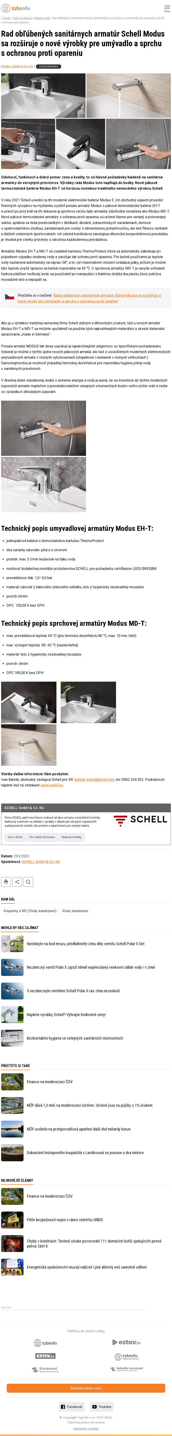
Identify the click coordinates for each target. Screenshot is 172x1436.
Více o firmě (15, 837)
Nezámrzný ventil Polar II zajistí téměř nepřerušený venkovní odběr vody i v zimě (91, 967)
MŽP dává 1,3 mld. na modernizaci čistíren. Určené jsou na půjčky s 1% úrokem (90, 1106)
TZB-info (6, 18)
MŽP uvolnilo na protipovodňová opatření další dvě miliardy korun (79, 1129)
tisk (6, 882)
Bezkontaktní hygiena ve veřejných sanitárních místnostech (75, 1038)
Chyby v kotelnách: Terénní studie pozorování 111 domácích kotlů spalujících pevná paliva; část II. (94, 1244)
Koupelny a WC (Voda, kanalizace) (30, 911)
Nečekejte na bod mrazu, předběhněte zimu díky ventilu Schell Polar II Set (85, 944)
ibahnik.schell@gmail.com (94, 779)
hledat (28, 882)
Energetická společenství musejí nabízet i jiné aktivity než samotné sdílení (87, 1267)
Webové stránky (74, 837)
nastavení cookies (86, 1429)
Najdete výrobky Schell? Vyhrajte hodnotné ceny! (66, 1015)
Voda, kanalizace (22, 18)
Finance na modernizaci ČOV (50, 1082)
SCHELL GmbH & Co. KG (17, 66)
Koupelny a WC (42, 18)
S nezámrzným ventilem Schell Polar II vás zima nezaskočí (73, 991)
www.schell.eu (52, 785)
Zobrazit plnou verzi (86, 1388)
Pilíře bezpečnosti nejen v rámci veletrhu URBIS (65, 1220)
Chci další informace (43, 837)
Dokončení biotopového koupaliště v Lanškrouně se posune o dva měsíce (85, 1153)
